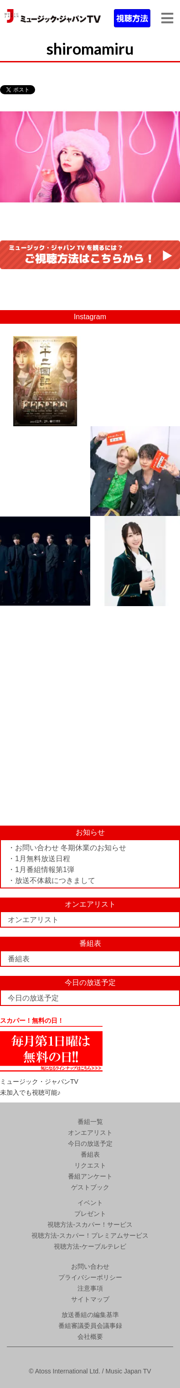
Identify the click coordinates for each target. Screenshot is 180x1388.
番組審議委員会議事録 (90, 1325)
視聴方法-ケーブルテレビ (90, 1246)
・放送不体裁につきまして (51, 880)
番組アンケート (90, 1176)
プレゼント (90, 1213)
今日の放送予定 (33, 998)
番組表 (19, 959)
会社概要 (90, 1336)
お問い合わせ (90, 1266)
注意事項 (90, 1288)
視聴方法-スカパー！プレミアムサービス (90, 1235)
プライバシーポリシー (90, 1277)
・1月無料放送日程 (39, 858)
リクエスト (90, 1165)
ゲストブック (90, 1187)
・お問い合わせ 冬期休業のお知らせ (67, 848)
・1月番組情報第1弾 (41, 869)
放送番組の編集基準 (90, 1314)
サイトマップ (90, 1299)
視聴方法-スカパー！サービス (90, 1224)
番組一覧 (90, 1121)
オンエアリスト (33, 920)
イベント (90, 1202)
